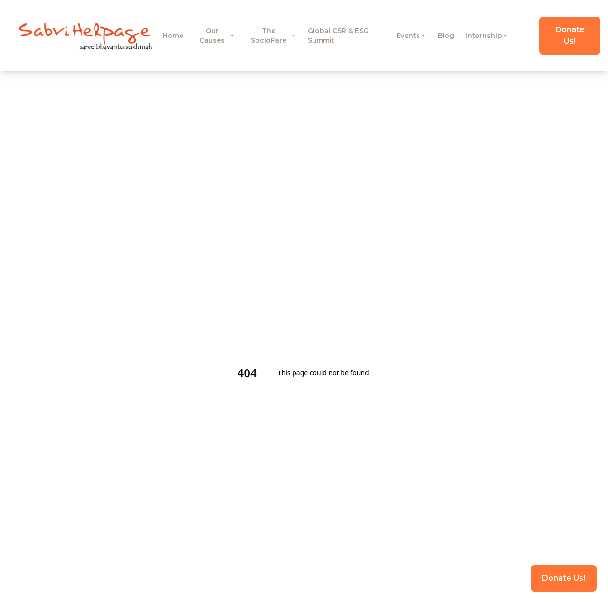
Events (411, 35)
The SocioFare (273, 36)
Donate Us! (570, 35)
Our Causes (217, 36)
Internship (487, 35)
